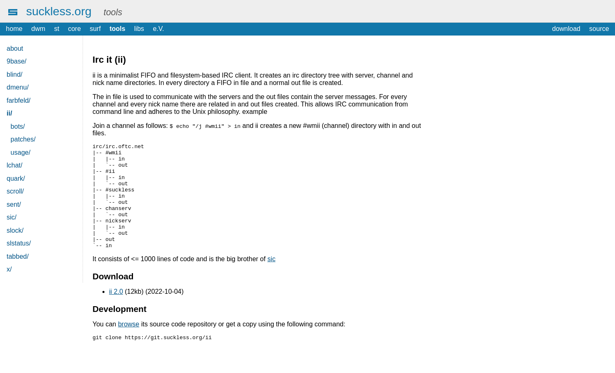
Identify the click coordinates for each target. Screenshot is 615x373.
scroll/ (15, 191)
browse (129, 345)
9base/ (16, 61)
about (15, 48)
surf (95, 28)
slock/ (15, 230)
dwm (38, 28)
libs (139, 28)
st (56, 28)
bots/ (18, 126)
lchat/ (14, 165)
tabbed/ (17, 256)
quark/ (16, 178)
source (599, 28)
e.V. (158, 28)
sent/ (14, 204)
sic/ (12, 217)
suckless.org (58, 11)
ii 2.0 (116, 312)
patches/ (23, 139)
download (566, 28)
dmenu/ (17, 87)
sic (271, 279)
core (74, 28)
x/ (9, 269)
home (14, 28)
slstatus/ (19, 243)
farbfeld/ (19, 100)
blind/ (14, 74)
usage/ (21, 152)
